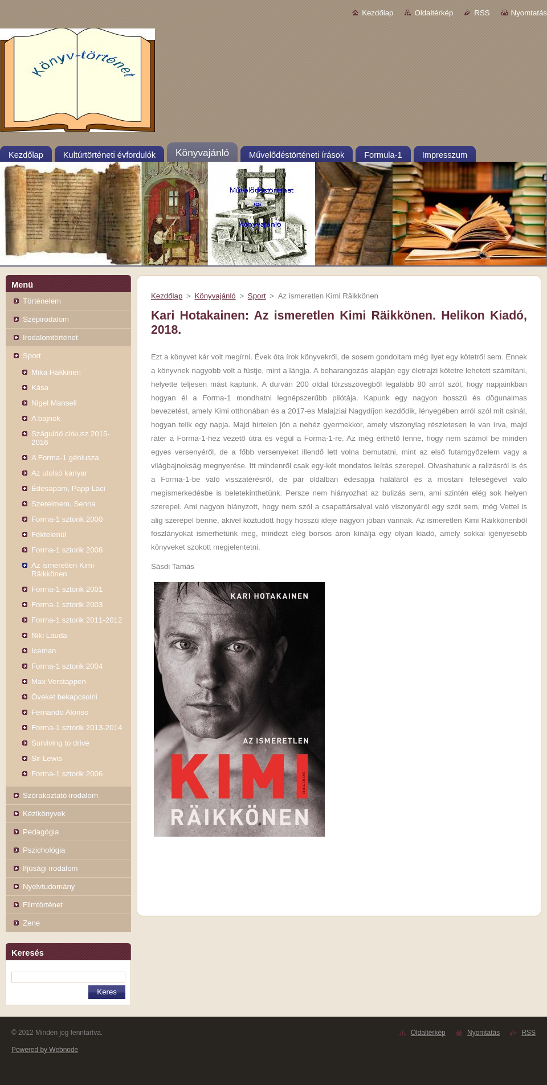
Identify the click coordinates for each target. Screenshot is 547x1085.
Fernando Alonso (59, 712)
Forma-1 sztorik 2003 (67, 604)
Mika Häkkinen (56, 372)
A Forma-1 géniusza (65, 457)
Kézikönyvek (44, 813)
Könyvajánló (214, 296)
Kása (39, 387)
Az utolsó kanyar (59, 473)
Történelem (42, 301)
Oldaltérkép (433, 13)
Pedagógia (41, 832)
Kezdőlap (377, 13)
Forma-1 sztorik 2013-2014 (76, 727)
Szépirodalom (46, 319)
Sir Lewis (46, 758)
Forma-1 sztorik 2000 (67, 519)
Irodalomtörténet (50, 337)
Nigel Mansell (54, 403)
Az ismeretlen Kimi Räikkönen (62, 569)
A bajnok (45, 418)
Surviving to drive (60, 743)
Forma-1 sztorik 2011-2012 (76, 620)
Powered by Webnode (44, 1050)
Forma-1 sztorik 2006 (67, 773)
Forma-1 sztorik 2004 (67, 666)
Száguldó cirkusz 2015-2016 (70, 438)
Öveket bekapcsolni (64, 697)
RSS (481, 13)
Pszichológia (44, 850)
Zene (31, 923)
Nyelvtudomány (49, 886)
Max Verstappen (58, 681)
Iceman (43, 650)
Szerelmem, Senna (63, 503)
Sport (32, 355)
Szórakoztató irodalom (60, 795)
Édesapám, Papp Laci (68, 488)
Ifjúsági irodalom (50, 868)
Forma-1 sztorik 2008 (67, 550)
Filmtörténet (43, 904)
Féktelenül (48, 534)
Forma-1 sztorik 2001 (67, 589)
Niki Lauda (49, 635)
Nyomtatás (529, 13)
